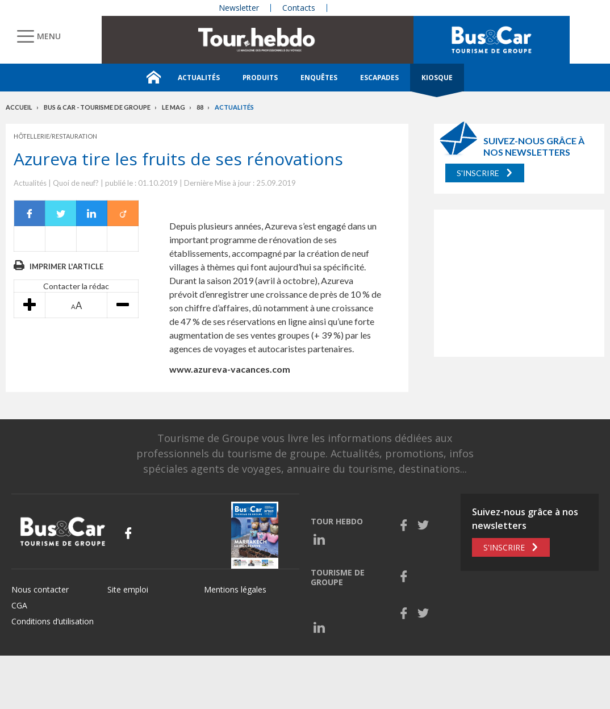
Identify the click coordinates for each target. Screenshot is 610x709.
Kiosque (437, 77)
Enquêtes (318, 77)
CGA (19, 605)
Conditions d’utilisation (52, 621)
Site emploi (127, 589)
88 (200, 107)
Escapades (379, 77)
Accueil (19, 107)
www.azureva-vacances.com (229, 369)
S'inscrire (478, 173)
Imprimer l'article (66, 266)
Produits (260, 77)
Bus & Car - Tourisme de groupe (97, 107)
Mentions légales (235, 589)
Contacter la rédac (76, 286)
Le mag (173, 107)
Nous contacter (40, 589)
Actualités (199, 77)
